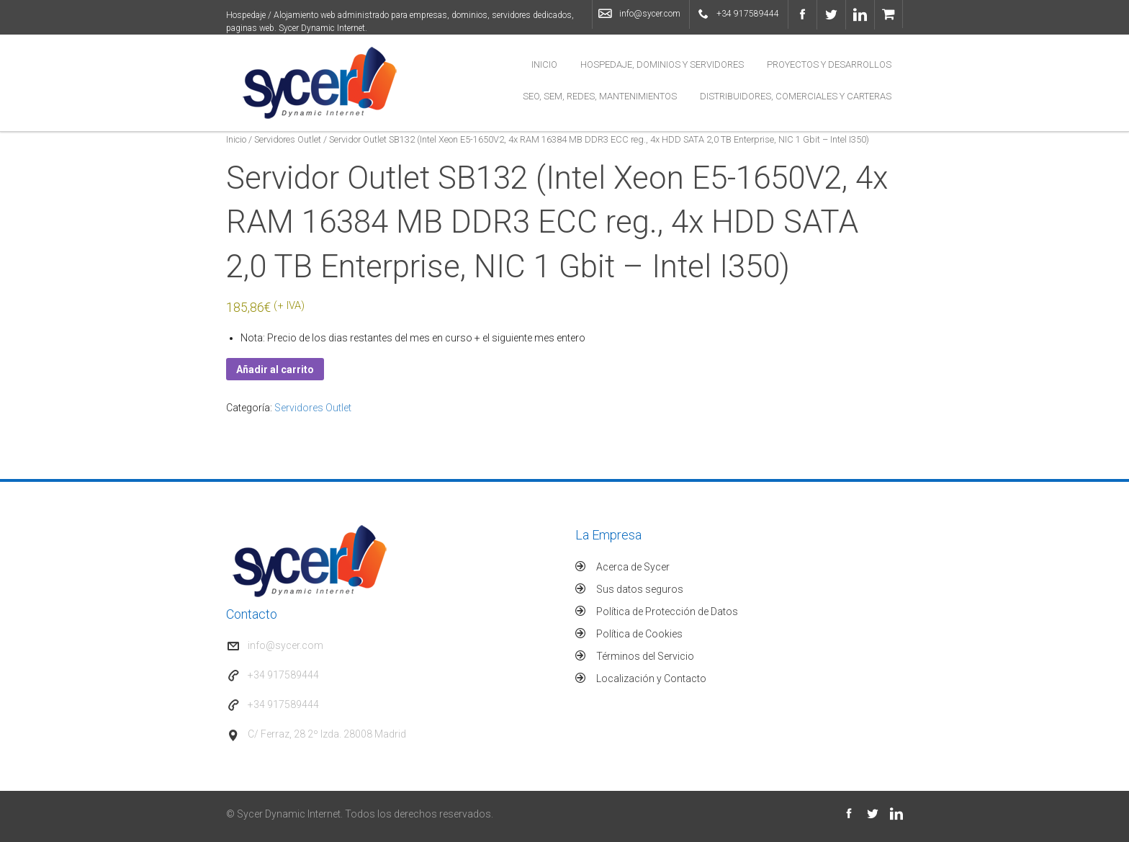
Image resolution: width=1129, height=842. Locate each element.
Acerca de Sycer (633, 567)
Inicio (544, 64)
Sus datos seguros (639, 589)
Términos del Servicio (645, 656)
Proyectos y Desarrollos (829, 64)
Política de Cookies (639, 634)
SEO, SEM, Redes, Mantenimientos (600, 96)
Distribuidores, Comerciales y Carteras (795, 96)
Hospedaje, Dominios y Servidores (662, 64)
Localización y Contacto (651, 678)
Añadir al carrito (275, 369)
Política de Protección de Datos (667, 611)
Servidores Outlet (287, 139)
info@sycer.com (649, 14)
